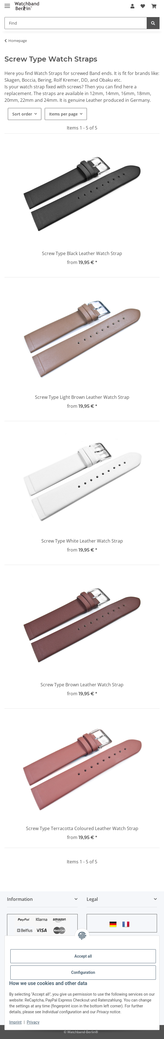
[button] (132, 6)
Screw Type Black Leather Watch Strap (82, 253)
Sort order (22, 114)
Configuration (83, 972)
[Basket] (154, 6)
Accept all (83, 956)
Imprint (15, 1022)
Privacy (33, 1022)
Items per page (63, 114)
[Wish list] (142, 6)
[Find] (75, 23)
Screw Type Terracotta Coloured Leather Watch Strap (82, 828)
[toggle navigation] (7, 3)
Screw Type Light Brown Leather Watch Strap (82, 397)
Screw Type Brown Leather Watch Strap (82, 685)
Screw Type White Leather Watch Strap (82, 541)
